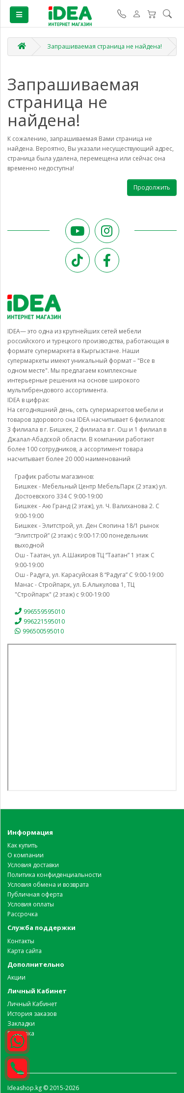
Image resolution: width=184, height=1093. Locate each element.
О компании (25, 855)
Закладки (21, 1023)
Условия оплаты (30, 904)
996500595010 (39, 631)
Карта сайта (24, 951)
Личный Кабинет (32, 1004)
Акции (16, 977)
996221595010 (40, 621)
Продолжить (151, 187)
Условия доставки (33, 865)
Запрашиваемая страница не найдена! (104, 46)
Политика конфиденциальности (54, 875)
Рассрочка (22, 914)
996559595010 (40, 611)
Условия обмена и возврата (48, 884)
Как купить (22, 845)
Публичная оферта (35, 894)
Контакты (20, 941)
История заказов (31, 1014)
